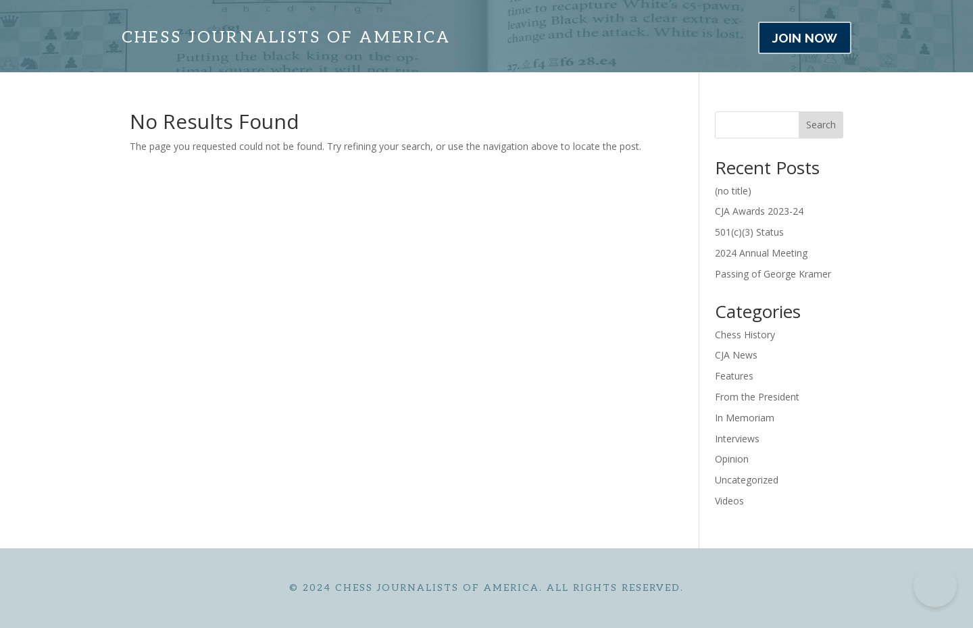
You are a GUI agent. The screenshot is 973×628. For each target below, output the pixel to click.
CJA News (736, 354)
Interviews (737, 438)
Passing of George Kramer (773, 273)
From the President (757, 396)
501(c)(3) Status (749, 232)
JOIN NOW (804, 37)
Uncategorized (746, 479)
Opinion (732, 458)
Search (821, 124)
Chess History (745, 334)
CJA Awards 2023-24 (759, 211)
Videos (729, 500)
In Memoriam (744, 417)
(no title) (733, 190)
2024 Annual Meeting (761, 252)
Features (734, 375)
